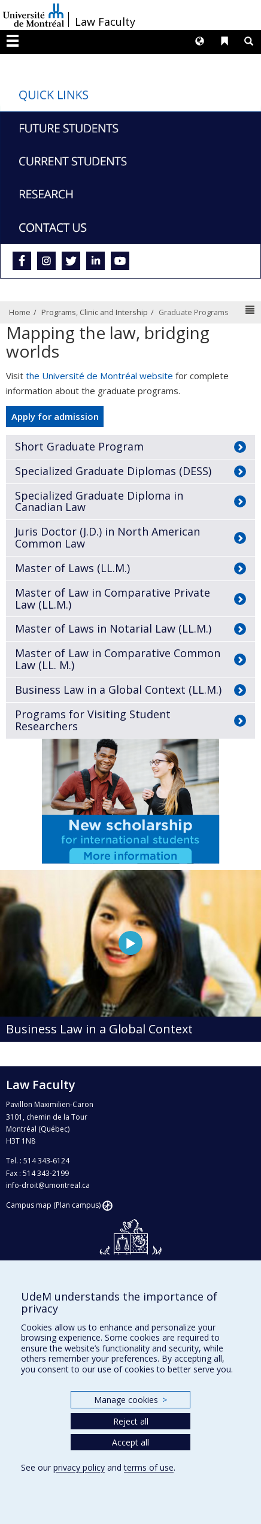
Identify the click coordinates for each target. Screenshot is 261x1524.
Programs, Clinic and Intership (94, 312)
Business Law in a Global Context (99, 1029)
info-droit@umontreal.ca (48, 1185)
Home (20, 312)
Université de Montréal (33, 15)
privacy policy (79, 1467)
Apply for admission (55, 416)
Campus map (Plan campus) (53, 1205)
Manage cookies (130, 1399)
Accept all (130, 1442)
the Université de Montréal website (99, 376)
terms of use (149, 1467)
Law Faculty (105, 21)
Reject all (130, 1421)
